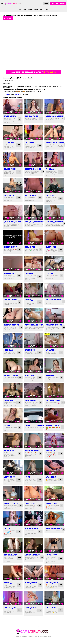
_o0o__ (29, 478)
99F (39, 352)
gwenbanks (10, 116)
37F (18, 481)
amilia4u (50, 375)
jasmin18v (30, 350)
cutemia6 (29, 142)
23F (39, 302)
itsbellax (50, 169)
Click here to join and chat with (33, 72)
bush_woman (32, 452)
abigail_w (9, 195)
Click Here (6, 94)
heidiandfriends (54, 530)
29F (20, 377)
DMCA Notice (42, 639)
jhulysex (29, 375)
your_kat (9, 452)
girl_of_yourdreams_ (36, 222)
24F (39, 377)
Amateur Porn (30, 629)
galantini (9, 142)
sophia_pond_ (32, 116)
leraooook (9, 478)
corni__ (29, 300)
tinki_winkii (31, 584)
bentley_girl (10, 610)
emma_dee (51, 247)
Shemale (36, 9)
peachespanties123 (34, 325)
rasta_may (30, 195)
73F (19, 559)
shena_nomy (10, 247)
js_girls (8, 426)
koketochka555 (54, 325)
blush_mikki (10, 169)
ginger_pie (51, 452)
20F (39, 145)
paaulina (8, 400)
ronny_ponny (11, 375)
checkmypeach (53, 400)
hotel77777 (51, 556)
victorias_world (55, 116)
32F (60, 198)
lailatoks (51, 350)
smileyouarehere (54, 300)
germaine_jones (33, 169)
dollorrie (29, 273)
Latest (46, 9)
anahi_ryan (52, 584)
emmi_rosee (30, 610)
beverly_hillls (11, 504)
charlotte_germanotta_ (38, 426)
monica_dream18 (54, 222)
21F (40, 198)
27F (39, 613)
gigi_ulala (30, 400)
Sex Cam (39, 629)
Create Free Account (58, 3)
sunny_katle (31, 530)
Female (25, 9)
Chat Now (8, 18)
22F (19, 172)
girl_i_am (30, 247)
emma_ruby (51, 504)
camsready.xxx (32, 639)
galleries (16, 94)
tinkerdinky (10, 273)
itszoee (49, 273)
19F (43, 171)
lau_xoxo (51, 478)
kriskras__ (9, 350)
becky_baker (10, 556)
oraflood (51, 610)
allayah (50, 195)
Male (41, 9)
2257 (49, 639)
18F (19, 249)
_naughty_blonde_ (14, 222)
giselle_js (30, 504)
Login (46, 3)
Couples (30, 9)
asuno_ (8, 584)
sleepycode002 (11, 325)
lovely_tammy (32, 556)
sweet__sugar (53, 426)
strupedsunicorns (55, 142)
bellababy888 (11, 300)
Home (20, 9)
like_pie (7, 530)
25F (18, 145)
